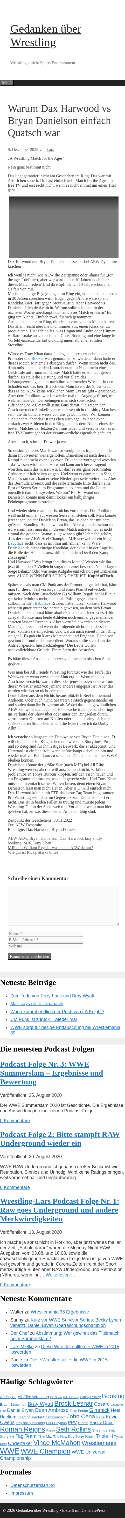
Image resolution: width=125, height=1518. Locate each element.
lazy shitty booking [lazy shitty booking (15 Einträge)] (30, 1423)
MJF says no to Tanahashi (36, 1003)
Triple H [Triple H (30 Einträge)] (104, 1436)
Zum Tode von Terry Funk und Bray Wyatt (52, 995)
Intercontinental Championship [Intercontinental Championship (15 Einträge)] (42, 1417)
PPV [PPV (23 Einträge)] (72, 1422)
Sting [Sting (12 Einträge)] (111, 1430)
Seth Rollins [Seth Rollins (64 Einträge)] (73, 1429)
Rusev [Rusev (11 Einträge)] (50, 1430)
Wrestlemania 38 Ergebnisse (60, 1312)
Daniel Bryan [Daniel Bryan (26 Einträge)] (20, 1410)
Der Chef (19, 1333)
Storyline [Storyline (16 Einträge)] (7, 1436)
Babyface (15, 543)
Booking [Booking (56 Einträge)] (113, 1395)
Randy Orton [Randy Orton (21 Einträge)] (101, 1422)
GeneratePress (94, 1510)
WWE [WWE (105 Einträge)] (9, 1451)
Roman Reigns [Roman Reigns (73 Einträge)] (22, 1429)
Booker (38, 358)
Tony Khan (42, 843)
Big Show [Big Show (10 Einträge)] (56, 1397)
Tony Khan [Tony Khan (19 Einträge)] (84, 1436)
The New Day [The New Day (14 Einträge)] (63, 1437)
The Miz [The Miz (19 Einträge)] (45, 1436)
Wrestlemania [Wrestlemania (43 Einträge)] (99, 1443)
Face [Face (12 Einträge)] (73, 1411)
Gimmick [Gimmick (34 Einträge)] (99, 1410)
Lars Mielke (22, 1346)
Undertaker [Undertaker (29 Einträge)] (20, 1443)
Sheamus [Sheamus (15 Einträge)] (99, 1430)
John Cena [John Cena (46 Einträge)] (81, 1416)
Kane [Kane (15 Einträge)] (100, 1417)
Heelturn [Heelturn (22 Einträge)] (8, 1416)
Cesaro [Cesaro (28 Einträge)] (102, 1404)
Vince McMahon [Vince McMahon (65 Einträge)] (56, 1442)
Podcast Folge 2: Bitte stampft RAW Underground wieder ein (60, 1138)
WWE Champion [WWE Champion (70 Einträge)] (46, 1451)
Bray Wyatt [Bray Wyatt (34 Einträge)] (40, 1404)
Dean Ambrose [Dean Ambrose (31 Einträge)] (51, 1410)
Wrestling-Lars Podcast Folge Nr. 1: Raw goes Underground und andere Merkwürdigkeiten (59, 1210)
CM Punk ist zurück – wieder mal (43, 1019)
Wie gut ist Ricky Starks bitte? (33, 852)
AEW (12, 838)
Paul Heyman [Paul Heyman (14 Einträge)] (56, 1423)
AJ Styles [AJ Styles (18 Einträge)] (8, 1397)
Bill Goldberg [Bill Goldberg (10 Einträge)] (71, 1397)
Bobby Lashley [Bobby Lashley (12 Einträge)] (90, 1397)
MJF (27, 843)
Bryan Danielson (43, 838)
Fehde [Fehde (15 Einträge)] (83, 1411)
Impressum (21, 1493)
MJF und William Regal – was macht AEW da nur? (50, 847)
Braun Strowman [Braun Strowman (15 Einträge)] (13, 1404)
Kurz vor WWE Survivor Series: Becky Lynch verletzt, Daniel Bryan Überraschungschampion (65, 1322)
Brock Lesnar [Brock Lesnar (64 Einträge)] (73, 1403)
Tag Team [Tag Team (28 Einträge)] (26, 1436)
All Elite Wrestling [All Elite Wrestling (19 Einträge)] (33, 1397)
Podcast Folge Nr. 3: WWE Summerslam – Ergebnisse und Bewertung (51, 1073)
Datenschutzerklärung (32, 1485)
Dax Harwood (71, 838)
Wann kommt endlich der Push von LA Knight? (57, 1011)
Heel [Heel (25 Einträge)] (115, 1410)
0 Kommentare (15, 1120)
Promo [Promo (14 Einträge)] (83, 1423)
